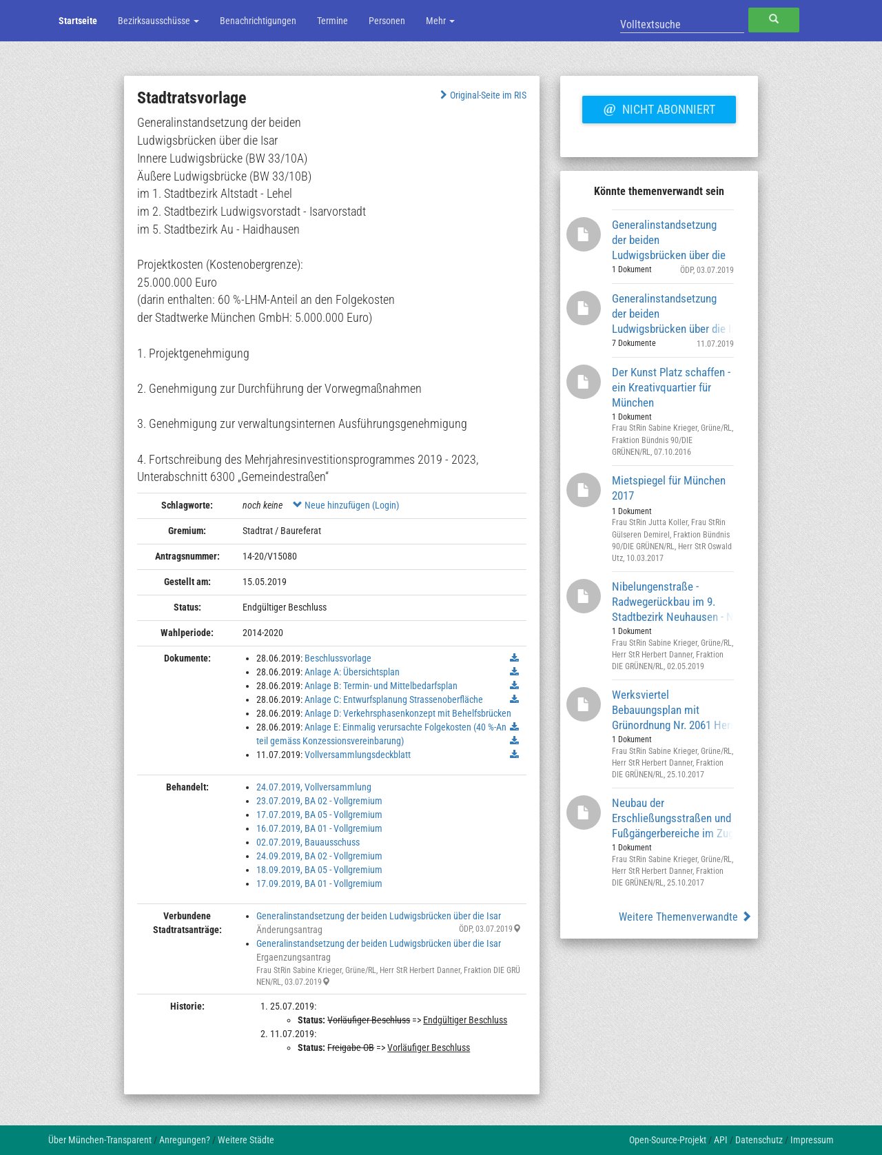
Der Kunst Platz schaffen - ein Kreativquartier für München (671, 387)
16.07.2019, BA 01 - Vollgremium (319, 828)
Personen (387, 20)
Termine (332, 20)
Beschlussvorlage (338, 658)
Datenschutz (759, 1139)
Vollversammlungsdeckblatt (358, 754)
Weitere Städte (246, 1139)
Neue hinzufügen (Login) (346, 505)
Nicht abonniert (659, 107)
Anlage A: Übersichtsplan (352, 671)
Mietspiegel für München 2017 (669, 487)
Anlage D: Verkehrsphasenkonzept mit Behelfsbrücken (408, 713)
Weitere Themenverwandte (685, 916)
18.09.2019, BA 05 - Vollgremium (319, 869)
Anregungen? (184, 1139)
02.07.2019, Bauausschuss (308, 842)
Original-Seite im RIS (482, 95)
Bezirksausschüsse (158, 20)
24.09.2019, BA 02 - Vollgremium (319, 855)
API (721, 1139)
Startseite (78, 20)
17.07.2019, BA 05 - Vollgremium (319, 814)
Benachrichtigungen (258, 20)
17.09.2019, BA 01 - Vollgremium (319, 883)
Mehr (440, 20)
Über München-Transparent (100, 1139)
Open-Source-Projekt (667, 1139)
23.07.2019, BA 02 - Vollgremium (319, 800)
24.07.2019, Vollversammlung (313, 787)
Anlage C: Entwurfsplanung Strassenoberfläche (394, 699)
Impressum (812, 1139)
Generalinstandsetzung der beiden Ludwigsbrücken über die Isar (378, 915)
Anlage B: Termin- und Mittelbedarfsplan (381, 685)
